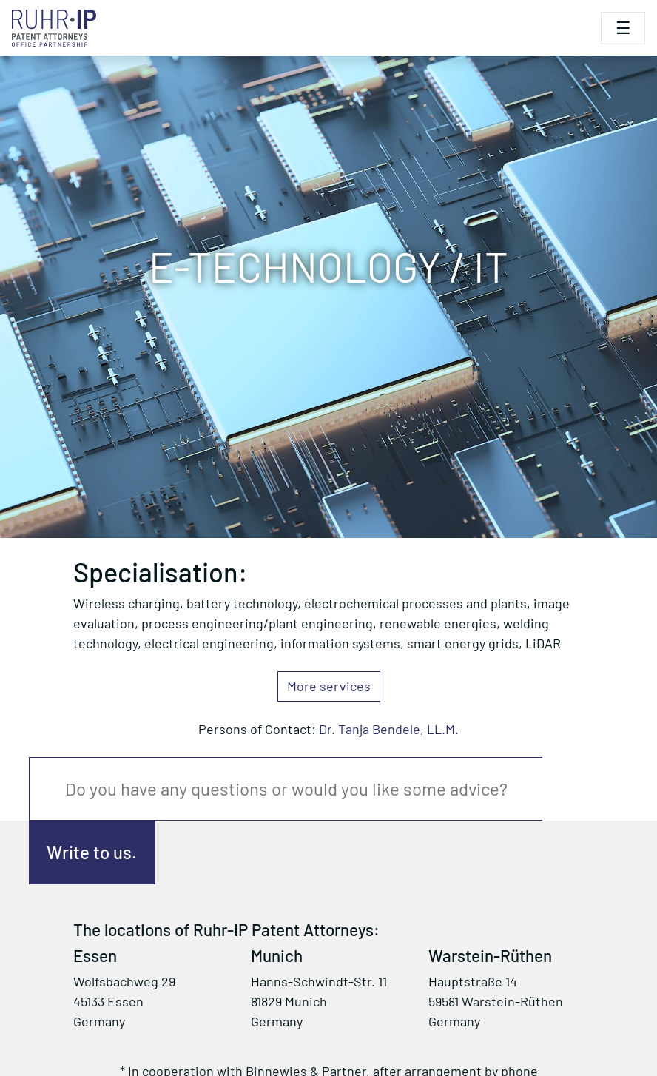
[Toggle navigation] (623, 28)
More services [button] (329, 686)
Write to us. (92, 852)
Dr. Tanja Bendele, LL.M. (389, 729)
